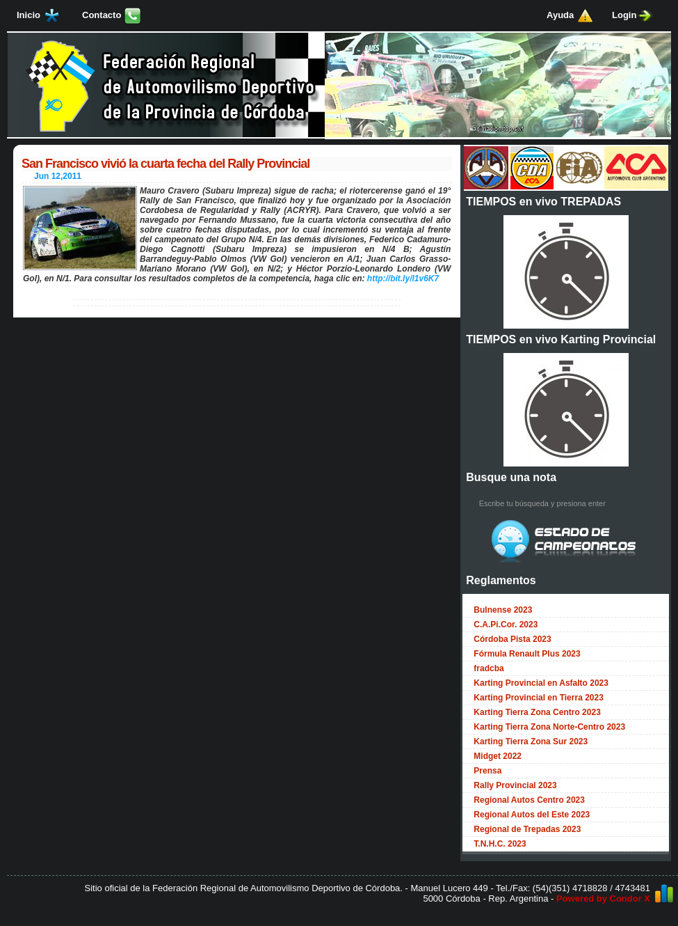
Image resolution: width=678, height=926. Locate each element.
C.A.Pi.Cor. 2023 (506, 624)
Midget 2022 (498, 756)
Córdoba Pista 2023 (512, 639)
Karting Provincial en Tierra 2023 (539, 698)
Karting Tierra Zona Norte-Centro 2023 (549, 727)
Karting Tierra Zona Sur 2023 (531, 741)
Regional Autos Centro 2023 (529, 800)
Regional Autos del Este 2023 (532, 814)
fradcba (488, 668)
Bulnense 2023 (503, 610)
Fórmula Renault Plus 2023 (527, 654)
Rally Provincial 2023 (515, 785)
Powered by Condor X (603, 898)
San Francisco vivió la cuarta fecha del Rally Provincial (165, 164)
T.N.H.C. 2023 (500, 844)
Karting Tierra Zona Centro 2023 (537, 712)
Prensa (487, 771)
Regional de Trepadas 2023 (527, 829)
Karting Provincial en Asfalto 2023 (541, 683)
